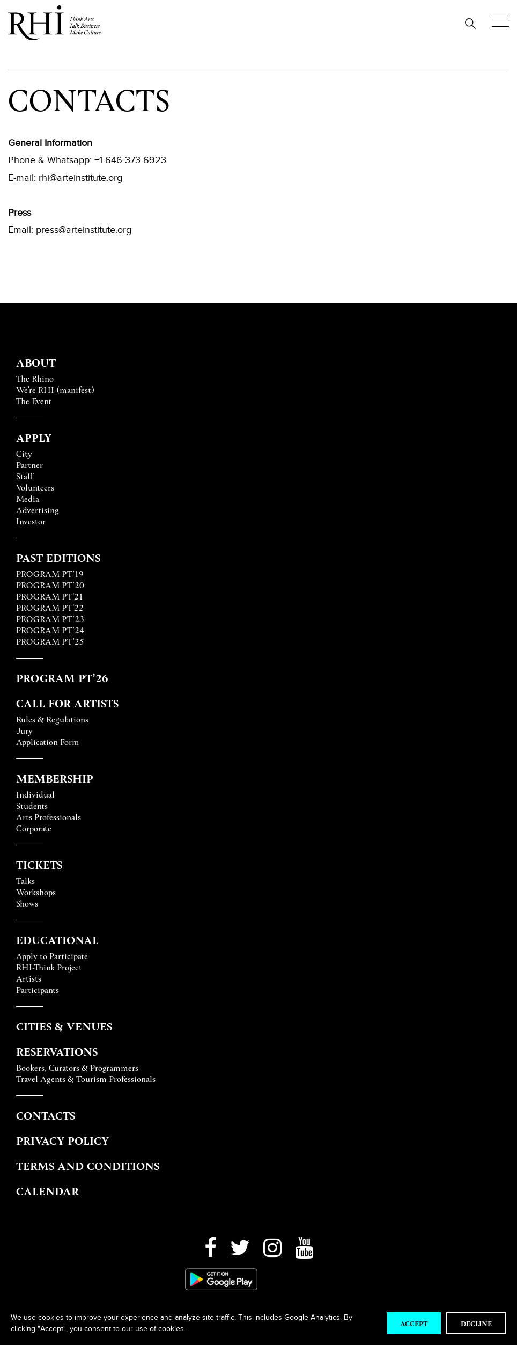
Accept (413, 1323)
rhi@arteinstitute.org (80, 177)
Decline (476, 1323)
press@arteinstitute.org (83, 229)
